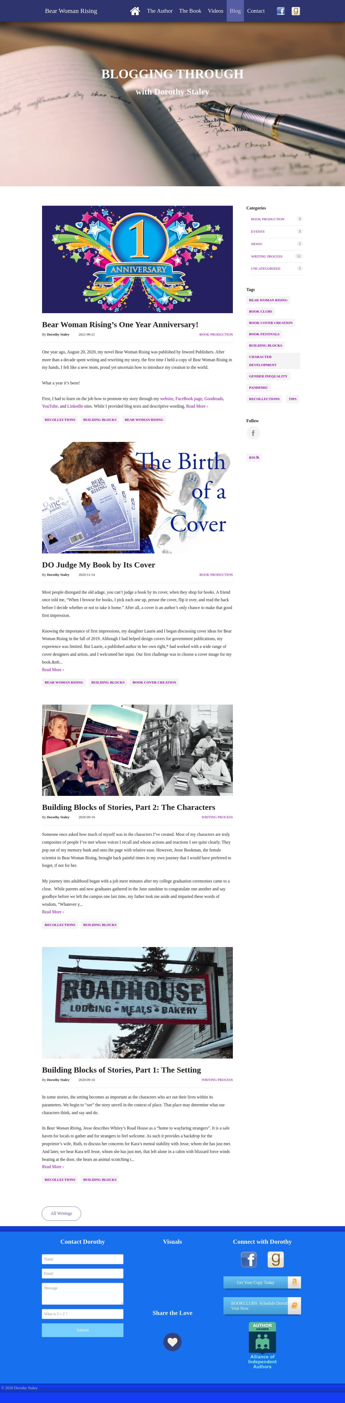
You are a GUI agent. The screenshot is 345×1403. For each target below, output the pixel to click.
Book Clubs (262, 311)
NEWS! (256, 244)
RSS (254, 457)
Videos (215, 11)
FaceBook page (188, 398)
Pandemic (260, 388)
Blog (235, 11)
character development (274, 361)
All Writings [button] (61, 1213)
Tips (294, 399)
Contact (256, 11)
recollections (60, 420)
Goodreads (213, 398)
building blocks (99, 420)
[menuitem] (135, 11)
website (166, 398)
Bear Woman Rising (144, 420)
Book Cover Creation (154, 682)
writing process (217, 817)
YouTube (50, 406)
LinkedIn (75, 406)
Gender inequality (269, 376)
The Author (159, 11)
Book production (216, 334)
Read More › (197, 406)
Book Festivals (265, 334)
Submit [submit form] (83, 1324)
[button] (262, 1280)
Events (258, 231)
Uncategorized (265, 268)
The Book (190, 11)
